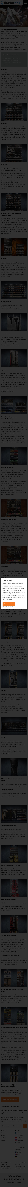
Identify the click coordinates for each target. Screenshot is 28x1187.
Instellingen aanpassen (7, 606)
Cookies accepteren (8, 603)
